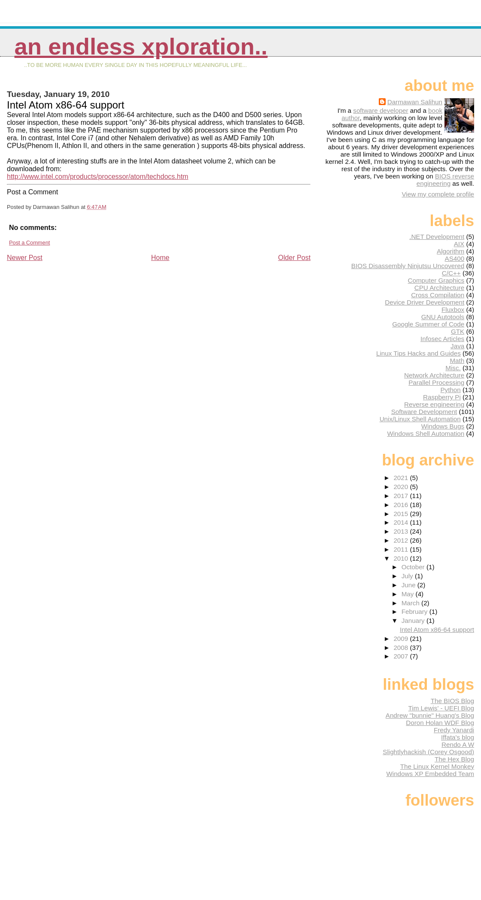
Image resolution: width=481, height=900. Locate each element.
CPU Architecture (439, 287)
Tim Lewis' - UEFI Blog (441, 708)
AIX (459, 244)
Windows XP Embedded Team (430, 773)
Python (450, 389)
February (415, 611)
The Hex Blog (454, 759)
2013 (401, 531)
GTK (457, 331)
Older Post (294, 257)
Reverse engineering (434, 404)
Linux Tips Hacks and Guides (418, 353)
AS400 (455, 258)
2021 (401, 477)
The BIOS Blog (452, 700)
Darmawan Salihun (414, 102)
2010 (401, 558)
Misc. (452, 367)
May (409, 594)
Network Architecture (434, 375)
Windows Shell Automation (425, 433)
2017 (401, 495)
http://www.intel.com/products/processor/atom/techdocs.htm (97, 176)
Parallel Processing (436, 382)
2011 (401, 549)
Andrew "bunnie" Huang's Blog (430, 715)
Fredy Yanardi (454, 730)
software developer (380, 110)
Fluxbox (452, 309)
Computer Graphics (436, 280)
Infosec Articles (442, 338)
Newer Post (25, 257)
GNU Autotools (442, 316)
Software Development (424, 411)
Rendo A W (457, 744)
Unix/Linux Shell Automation (420, 419)
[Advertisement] (71, 322)
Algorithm (450, 251)
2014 (401, 522)
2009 (401, 638)
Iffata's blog (457, 737)
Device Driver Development (424, 302)
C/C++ (451, 273)
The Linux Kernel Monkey (437, 766)
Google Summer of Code (428, 324)
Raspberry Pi (442, 397)
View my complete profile (438, 194)
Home (160, 257)
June (409, 585)
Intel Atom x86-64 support (437, 629)
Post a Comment (29, 242)
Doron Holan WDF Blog (440, 722)
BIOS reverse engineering (445, 179)
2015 (401, 513)
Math (457, 360)
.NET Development (436, 236)
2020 (401, 486)
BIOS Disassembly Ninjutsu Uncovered (407, 265)
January (414, 620)
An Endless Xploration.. (141, 46)
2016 (401, 504)
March (411, 603)
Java (457, 346)
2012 (401, 540)
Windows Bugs (442, 426)
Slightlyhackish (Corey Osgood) (428, 751)
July (408, 576)
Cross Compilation (437, 295)
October (414, 567)
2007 (401, 656)
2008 (401, 647)
